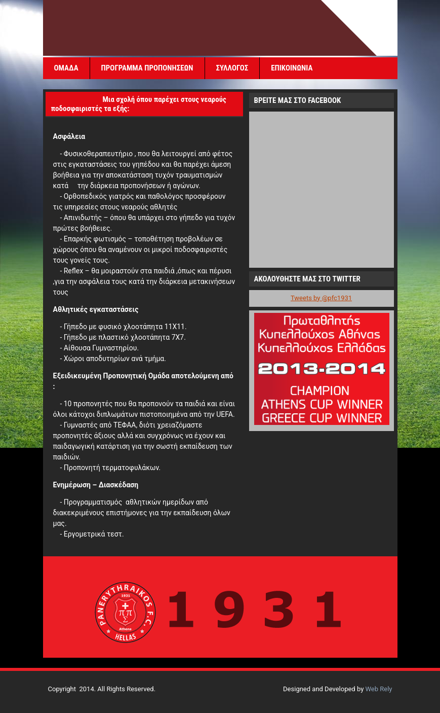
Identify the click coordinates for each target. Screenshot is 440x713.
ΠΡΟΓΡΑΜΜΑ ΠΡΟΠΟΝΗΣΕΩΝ (147, 68)
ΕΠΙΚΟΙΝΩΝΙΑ (291, 68)
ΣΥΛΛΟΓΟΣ (232, 68)
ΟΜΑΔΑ (66, 68)
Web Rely (379, 689)
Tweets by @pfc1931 (321, 298)
